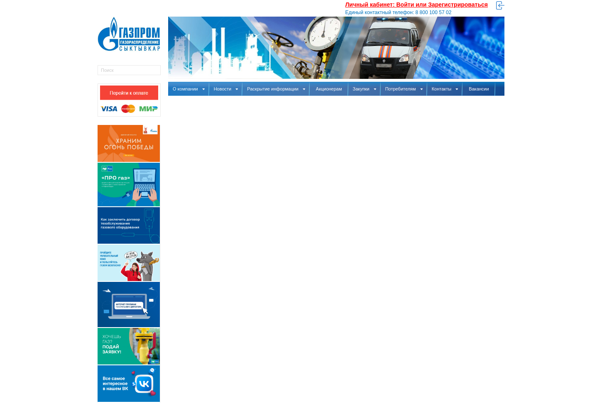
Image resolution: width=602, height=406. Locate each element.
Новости (226, 88)
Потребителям (404, 88)
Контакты (445, 88)
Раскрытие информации (276, 88)
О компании (189, 88)
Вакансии (479, 88)
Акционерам (329, 88)
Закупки (364, 88)
